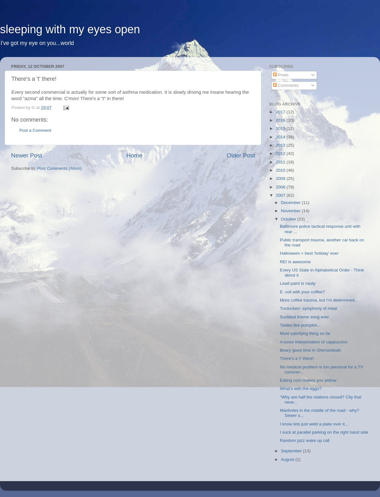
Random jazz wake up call (305, 440)
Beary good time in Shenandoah (310, 350)
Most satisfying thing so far (305, 333)
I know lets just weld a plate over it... (314, 424)
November (291, 210)
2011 (281, 162)
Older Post (241, 155)
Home (134, 155)
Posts (281, 75)
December (291, 202)
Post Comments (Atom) (59, 168)
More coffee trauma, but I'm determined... (319, 300)
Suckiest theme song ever (304, 317)
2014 (281, 137)
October (289, 219)
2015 (281, 128)
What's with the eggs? (301, 388)
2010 (281, 170)
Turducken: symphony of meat (308, 308)
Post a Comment (35, 130)
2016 (281, 120)
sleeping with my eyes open (70, 29)
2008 (281, 187)
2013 (281, 145)
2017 (281, 112)
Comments (286, 85)
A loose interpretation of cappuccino (314, 342)
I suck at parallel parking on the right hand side (324, 432)
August (288, 459)
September (292, 451)
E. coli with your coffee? (302, 292)
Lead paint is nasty (298, 283)
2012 (281, 153)
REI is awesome (295, 261)
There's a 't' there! (297, 358)
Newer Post (26, 155)
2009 (281, 178)
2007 (281, 195)
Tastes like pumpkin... (300, 325)
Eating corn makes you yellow (308, 380)
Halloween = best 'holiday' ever (309, 253)
